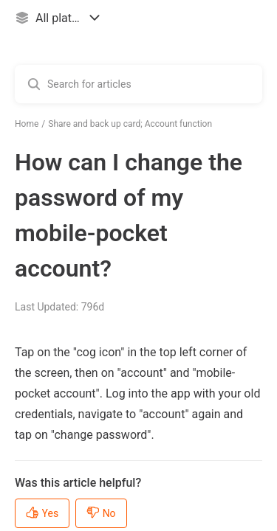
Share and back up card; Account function (130, 124)
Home (26, 124)
